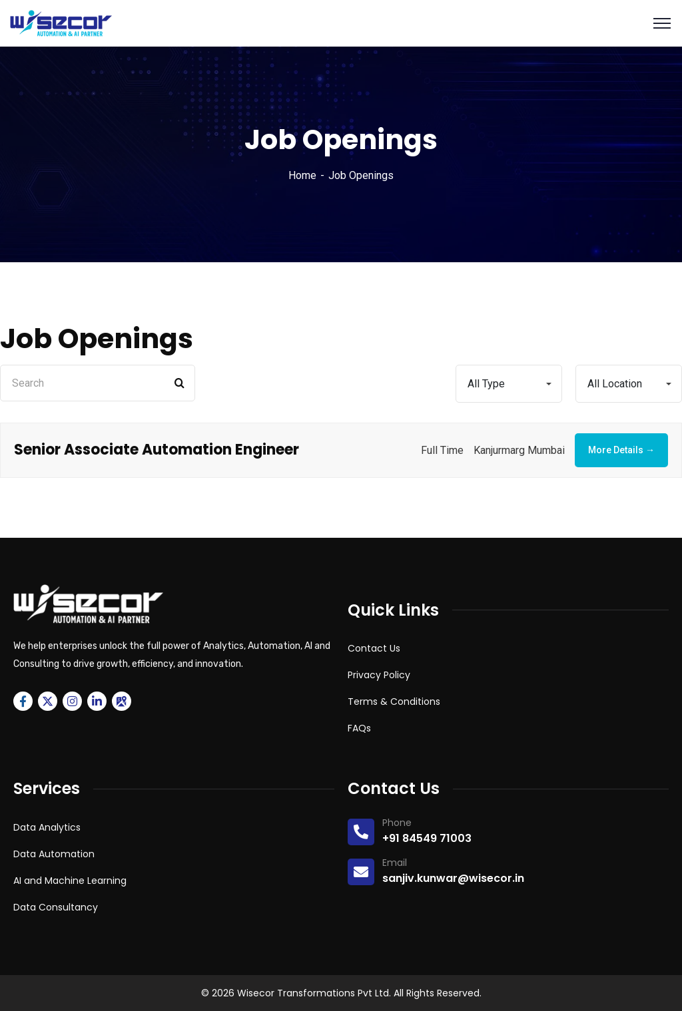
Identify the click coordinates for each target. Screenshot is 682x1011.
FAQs (359, 728)
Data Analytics (47, 827)
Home (302, 175)
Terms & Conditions (394, 701)
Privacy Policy (379, 675)
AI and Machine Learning (70, 880)
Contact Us (374, 648)
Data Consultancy (55, 907)
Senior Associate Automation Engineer (156, 449)
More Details (621, 450)
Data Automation (54, 854)
